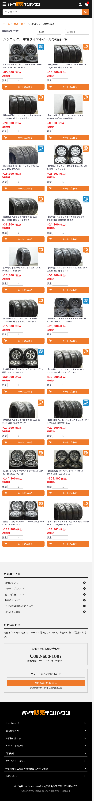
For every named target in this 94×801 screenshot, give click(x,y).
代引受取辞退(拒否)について (19, 606)
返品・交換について (15, 594)
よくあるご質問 (12, 611)
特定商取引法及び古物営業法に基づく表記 (26, 768)
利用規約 (9, 753)
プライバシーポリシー (16, 761)
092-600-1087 (47, 656)
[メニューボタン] (5, 4)
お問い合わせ (12, 776)
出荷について (11, 582)
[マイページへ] (80, 5)
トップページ (12, 723)
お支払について (12, 600)
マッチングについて (15, 588)
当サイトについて (14, 746)
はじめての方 (12, 731)
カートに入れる (25, 87)
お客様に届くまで (14, 738)
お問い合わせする (45, 683)
